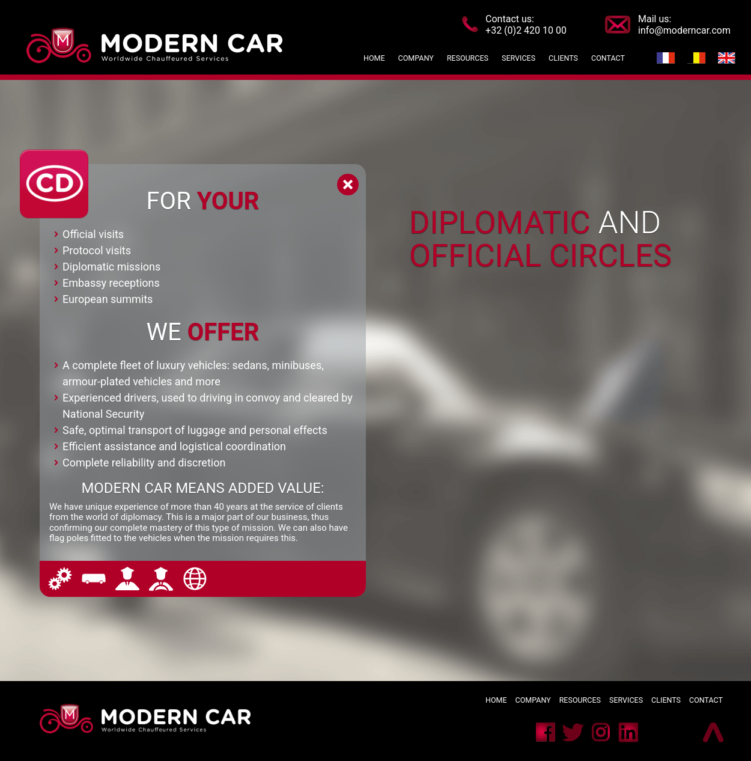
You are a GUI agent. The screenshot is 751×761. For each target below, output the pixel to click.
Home (374, 58)
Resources (580, 699)
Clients (667, 699)
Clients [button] (565, 58)
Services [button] (518, 58)
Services (626, 699)
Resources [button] (467, 58)
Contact (706, 699)
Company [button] (416, 58)
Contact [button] (608, 58)
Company (533, 699)
